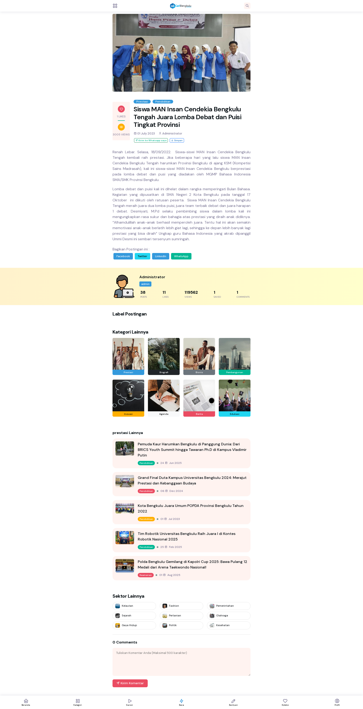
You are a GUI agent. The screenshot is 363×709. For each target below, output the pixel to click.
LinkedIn (160, 256)
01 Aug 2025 (169, 575)
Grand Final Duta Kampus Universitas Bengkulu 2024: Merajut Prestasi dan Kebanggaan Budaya (192, 480)
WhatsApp (181, 256)
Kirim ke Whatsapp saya (150, 140)
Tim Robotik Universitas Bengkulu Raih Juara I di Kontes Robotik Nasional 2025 (186, 536)
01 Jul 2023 (170, 519)
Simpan (177, 140)
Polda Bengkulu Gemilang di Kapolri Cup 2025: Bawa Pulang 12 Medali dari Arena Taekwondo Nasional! (192, 564)
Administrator (170, 133)
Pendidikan (162, 101)
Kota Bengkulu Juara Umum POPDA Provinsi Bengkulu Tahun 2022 (191, 508)
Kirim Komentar (130, 683)
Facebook (123, 256)
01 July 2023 (144, 133)
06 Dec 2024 (171, 491)
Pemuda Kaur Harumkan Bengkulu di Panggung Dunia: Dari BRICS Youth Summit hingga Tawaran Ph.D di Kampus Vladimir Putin (192, 450)
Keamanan (146, 575)
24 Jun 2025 (171, 463)
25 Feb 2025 (171, 547)
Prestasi (142, 101)
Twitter (142, 256)
